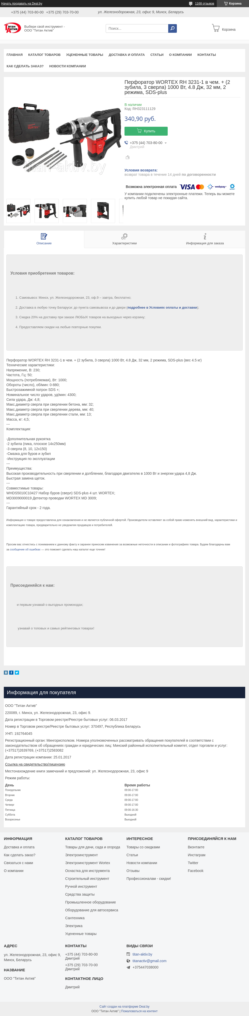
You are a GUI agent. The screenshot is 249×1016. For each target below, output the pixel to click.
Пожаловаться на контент (139, 1011)
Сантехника (74, 918)
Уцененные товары (84, 55)
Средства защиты (80, 894)
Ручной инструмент (81, 886)
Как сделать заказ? (25, 66)
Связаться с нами (18, 863)
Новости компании (67, 66)
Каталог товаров (44, 55)
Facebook (195, 871)
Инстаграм (196, 855)
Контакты (206, 55)
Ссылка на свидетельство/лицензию (35, 764)
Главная (15, 55)
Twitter (193, 863)
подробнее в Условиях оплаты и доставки (162, 307)
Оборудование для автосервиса (91, 910)
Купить (149, 131)
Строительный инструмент (87, 879)
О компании (180, 55)
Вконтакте (196, 847)
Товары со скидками (143, 847)
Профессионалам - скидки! (149, 879)
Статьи (157, 55)
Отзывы (133, 871)
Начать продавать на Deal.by (21, 3)
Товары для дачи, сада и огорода (92, 847)
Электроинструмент (81, 855)
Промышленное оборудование (90, 902)
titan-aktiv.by (142, 954)
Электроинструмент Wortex (87, 863)
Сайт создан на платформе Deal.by (125, 1006)
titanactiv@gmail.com (149, 961)
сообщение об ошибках (25, 549)
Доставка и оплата (127, 55)
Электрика (73, 926)
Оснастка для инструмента (87, 871)
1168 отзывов (204, 3)
